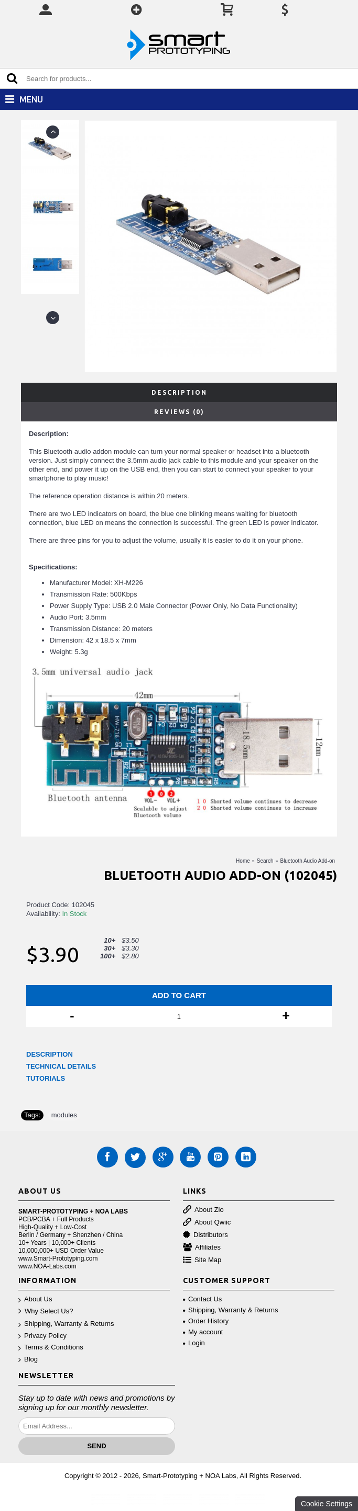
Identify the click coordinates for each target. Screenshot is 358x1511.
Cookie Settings (326, 1503)
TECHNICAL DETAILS (61, 1066)
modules (64, 1115)
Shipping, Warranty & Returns (66, 1324)
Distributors (205, 1235)
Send (96, 1446)
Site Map (202, 1260)
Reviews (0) (179, 411)
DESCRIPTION (49, 1054)
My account (203, 1332)
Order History (206, 1321)
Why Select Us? (45, 1311)
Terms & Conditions (50, 1347)
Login (194, 1343)
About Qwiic (207, 1222)
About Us (35, 1299)
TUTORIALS (45, 1078)
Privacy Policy (42, 1336)
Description (179, 392)
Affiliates (202, 1247)
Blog (28, 1359)
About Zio (203, 1210)
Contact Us (202, 1299)
